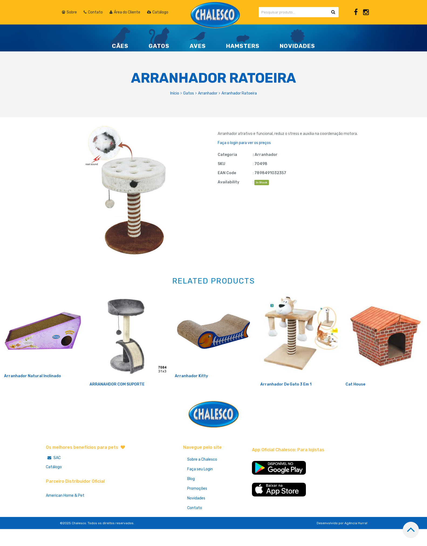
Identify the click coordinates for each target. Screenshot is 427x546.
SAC (53, 475)
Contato (194, 525)
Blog (191, 496)
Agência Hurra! (355, 541)
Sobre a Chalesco (202, 477)
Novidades (196, 516)
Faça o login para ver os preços (244, 143)
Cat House (355, 402)
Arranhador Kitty (191, 393)
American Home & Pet (65, 513)
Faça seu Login (200, 487)
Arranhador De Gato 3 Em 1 (286, 402)
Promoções (197, 506)
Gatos (188, 93)
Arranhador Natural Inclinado (32, 393)
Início (174, 93)
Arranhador (207, 93)
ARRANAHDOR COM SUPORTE (117, 402)
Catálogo (54, 484)
